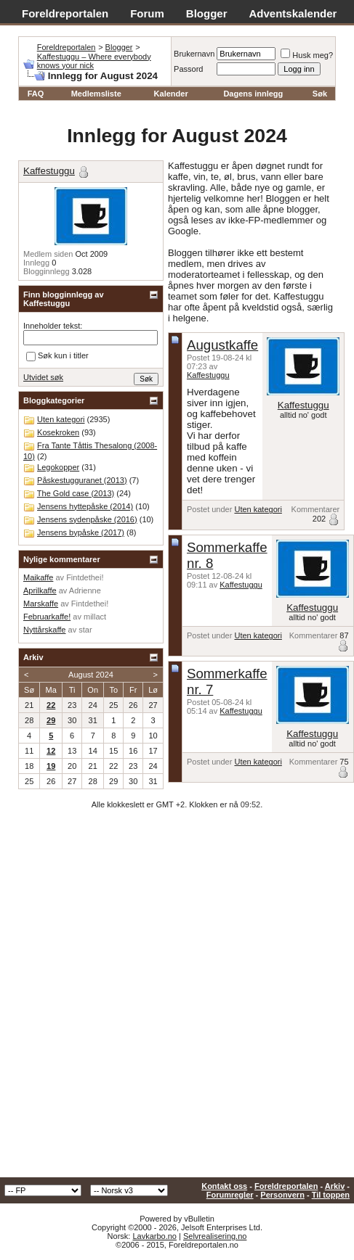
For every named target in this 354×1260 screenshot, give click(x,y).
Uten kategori (257, 509)
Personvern (282, 1194)
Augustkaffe (222, 345)
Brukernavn (194, 53)
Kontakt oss (224, 1186)
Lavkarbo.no (154, 1236)
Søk (320, 93)
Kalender (171, 93)
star (85, 629)
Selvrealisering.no (214, 1236)
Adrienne (85, 590)
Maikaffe (38, 577)
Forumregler (230, 1194)
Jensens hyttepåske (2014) (85, 506)
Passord (188, 69)
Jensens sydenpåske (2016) (87, 519)
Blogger (207, 13)
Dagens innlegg (253, 93)
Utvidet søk (43, 377)
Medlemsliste (96, 93)
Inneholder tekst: (52, 325)
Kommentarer (315, 509)
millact (95, 616)
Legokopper (58, 467)
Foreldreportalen (65, 13)
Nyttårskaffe (44, 629)
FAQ (36, 93)
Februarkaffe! (47, 616)
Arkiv (335, 1186)
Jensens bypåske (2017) (80, 532)
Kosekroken (58, 432)
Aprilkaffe (40, 590)
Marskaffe (40, 603)
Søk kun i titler (57, 356)
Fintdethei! (84, 577)
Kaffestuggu (208, 375)
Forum (147, 13)
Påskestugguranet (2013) (82, 480)
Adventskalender (293, 13)
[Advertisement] (172, 998)
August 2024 (90, 674)
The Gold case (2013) (75, 493)
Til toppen (331, 1194)
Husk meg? (307, 55)
